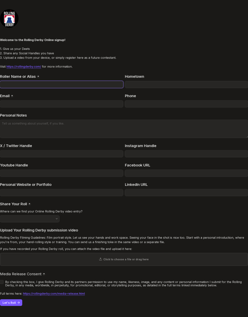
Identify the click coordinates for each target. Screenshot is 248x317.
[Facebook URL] (186, 173)
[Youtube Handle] (61, 173)
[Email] (61, 103)
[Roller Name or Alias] (61, 84)
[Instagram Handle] (186, 153)
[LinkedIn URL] (186, 192)
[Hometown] (186, 84)
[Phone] (186, 103)
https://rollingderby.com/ (23, 66)
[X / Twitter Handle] (61, 153)
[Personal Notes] (124, 129)
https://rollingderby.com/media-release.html (54, 293)
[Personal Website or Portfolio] (61, 192)
